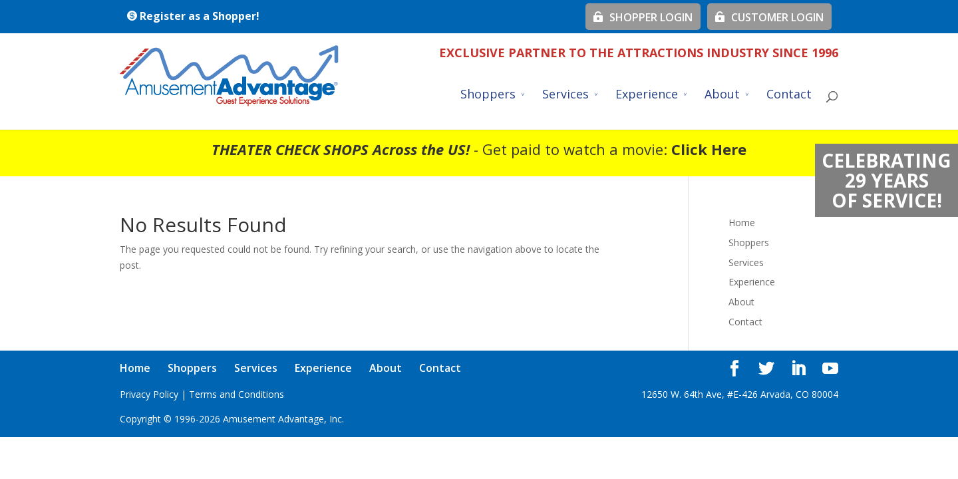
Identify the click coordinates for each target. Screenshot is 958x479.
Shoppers (488, 95)
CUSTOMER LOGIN (769, 17)
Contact (789, 95)
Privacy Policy (149, 394)
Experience (646, 95)
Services (565, 95)
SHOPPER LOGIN (643, 17)
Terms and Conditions (236, 394)
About (722, 95)
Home (741, 222)
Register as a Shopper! (192, 16)
